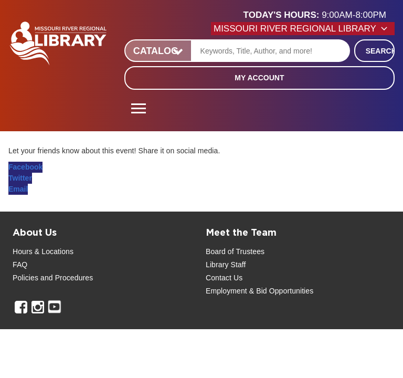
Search (380, 51)
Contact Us (224, 278)
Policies (25, 278)
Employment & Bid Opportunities (259, 291)
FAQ (20, 264)
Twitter (20, 178)
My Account (259, 78)
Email (18, 189)
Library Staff (226, 264)
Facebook (25, 167)
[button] (319, 15)
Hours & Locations (43, 251)
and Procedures (65, 278)
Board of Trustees (235, 251)
